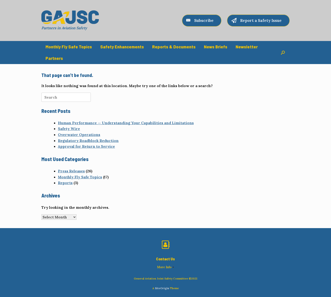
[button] (283, 52)
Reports (65, 182)
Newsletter (247, 46)
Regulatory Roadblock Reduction (88, 140)
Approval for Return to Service (86, 146)
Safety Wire (69, 128)
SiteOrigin (162, 288)
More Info (165, 267)
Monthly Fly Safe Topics (69, 46)
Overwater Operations (79, 134)
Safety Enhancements (122, 46)
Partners (54, 58)
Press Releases (71, 171)
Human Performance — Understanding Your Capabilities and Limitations (126, 123)
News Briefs (215, 46)
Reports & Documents (174, 46)
